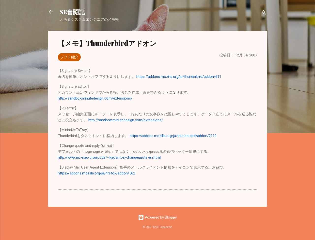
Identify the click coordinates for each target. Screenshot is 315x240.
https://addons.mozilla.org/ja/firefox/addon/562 (96, 173)
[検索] (264, 13)
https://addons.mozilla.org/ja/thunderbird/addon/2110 (173, 136)
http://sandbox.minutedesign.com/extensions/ (95, 98)
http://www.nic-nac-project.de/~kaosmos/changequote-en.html (109, 157)
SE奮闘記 (72, 12)
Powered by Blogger (157, 217)
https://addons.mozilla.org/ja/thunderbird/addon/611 (178, 76)
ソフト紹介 (69, 57)
